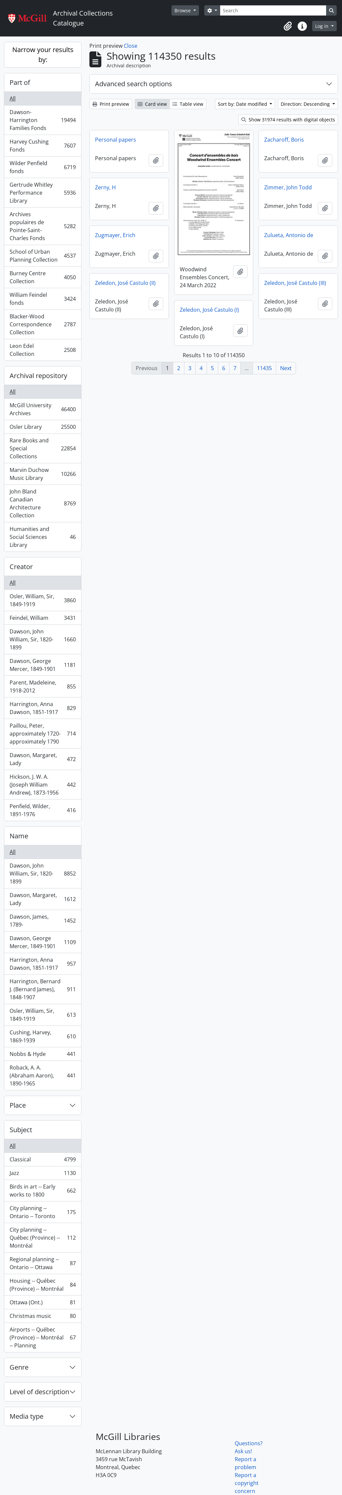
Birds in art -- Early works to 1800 (42, 1190)
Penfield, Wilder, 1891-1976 (42, 810)
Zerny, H (105, 187)
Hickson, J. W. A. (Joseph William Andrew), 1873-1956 (42, 784)
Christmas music (42, 1317)
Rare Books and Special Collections (42, 448)
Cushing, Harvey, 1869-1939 (42, 1036)
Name (19, 835)
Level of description (39, 1391)
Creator (21, 566)
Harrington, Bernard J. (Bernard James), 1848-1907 (42, 989)
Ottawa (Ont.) (42, 1303)
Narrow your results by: (42, 54)
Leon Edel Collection (42, 350)
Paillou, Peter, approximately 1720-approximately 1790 (42, 733)
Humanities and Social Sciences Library (42, 537)
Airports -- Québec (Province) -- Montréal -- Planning (42, 1337)
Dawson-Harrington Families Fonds (42, 120)
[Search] (273, 10)
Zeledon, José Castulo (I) (209, 309)
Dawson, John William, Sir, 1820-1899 (42, 639)
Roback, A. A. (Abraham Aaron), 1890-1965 (42, 1075)
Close (130, 45)
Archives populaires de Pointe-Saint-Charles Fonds (42, 226)
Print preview (110, 104)
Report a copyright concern (247, 1483)
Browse (183, 10)
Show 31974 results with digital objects (288, 119)
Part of (20, 82)
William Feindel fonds (42, 298)
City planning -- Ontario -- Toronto (42, 1212)
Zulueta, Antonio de (288, 235)
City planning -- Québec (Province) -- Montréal (42, 1237)
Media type (26, 1416)
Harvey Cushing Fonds (42, 145)
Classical (42, 1160)
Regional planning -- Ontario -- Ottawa (42, 1263)
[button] (287, 26)
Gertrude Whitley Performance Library (42, 192)
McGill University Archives (42, 409)
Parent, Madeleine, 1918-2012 (42, 686)
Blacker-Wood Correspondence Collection (42, 324)
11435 (264, 368)
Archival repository (38, 375)
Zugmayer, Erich (115, 235)
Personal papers (115, 139)
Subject (21, 1129)
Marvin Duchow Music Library (42, 474)
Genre (19, 1367)
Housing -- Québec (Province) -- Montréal (42, 1284)
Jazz (42, 1174)
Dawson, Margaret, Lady (42, 759)
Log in (322, 26)
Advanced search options (133, 83)
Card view (152, 104)
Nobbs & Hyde (42, 1055)
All (13, 98)
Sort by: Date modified (243, 104)
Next (286, 368)
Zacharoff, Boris (284, 139)
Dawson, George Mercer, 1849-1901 (42, 665)
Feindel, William (42, 619)
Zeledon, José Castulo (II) (125, 283)
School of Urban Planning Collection (42, 255)
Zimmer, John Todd (288, 187)
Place (18, 1105)
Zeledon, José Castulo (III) (295, 283)
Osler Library (42, 428)
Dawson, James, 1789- (42, 920)
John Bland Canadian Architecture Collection (42, 503)
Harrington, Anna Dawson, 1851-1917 (42, 708)
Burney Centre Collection (42, 277)
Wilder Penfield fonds (42, 167)
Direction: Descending (306, 104)
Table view (187, 104)
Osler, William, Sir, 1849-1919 (42, 600)
